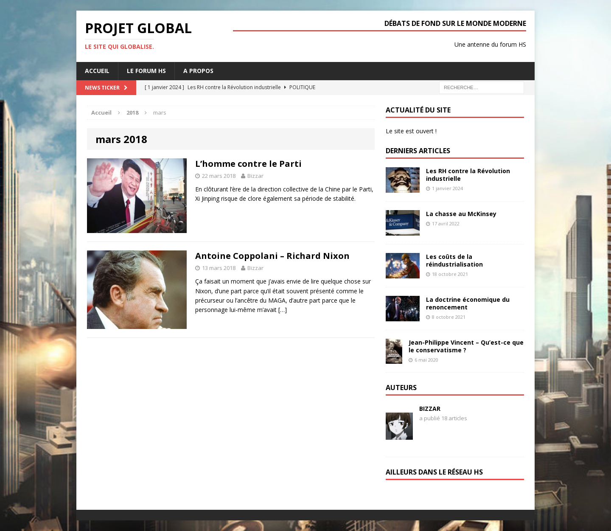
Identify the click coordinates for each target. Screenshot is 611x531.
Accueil (97, 71)
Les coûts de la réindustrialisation (454, 260)
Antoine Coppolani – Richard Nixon (272, 255)
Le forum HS (146, 71)
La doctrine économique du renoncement (468, 303)
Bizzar (255, 176)
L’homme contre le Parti (248, 163)
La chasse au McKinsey (461, 214)
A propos (198, 71)
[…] (282, 310)
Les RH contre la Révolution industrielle (468, 175)
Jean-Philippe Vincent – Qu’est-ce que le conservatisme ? (466, 346)
